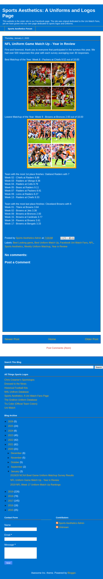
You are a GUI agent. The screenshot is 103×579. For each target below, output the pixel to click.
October (15, 462)
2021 (11, 444)
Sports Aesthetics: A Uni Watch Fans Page (26, 396)
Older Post (91, 339)
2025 (11, 426)
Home (52, 339)
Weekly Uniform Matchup (37, 246)
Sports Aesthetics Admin (71, 523)
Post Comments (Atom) (58, 348)
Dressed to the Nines (15, 384)
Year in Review (59, 246)
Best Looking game (23, 242)
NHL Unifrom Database (16, 392)
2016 (11, 505)
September (17, 467)
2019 (11, 491)
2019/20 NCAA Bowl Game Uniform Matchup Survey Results (42, 475)
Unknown (64, 527)
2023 (11, 435)
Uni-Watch (9, 408)
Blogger (71, 573)
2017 (11, 500)
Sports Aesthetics (14, 246)
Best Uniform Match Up (46, 242)
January (15, 471)
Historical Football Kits (16, 388)
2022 (11, 440)
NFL (91, 242)
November (16, 457)
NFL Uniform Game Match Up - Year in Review (34, 480)
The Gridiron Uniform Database (20, 400)
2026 (11, 421)
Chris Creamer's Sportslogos (19, 380)
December (16, 453)
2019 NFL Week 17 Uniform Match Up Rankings (35, 484)
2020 (11, 449)
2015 (11, 510)
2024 (11, 430)
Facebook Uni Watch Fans (74, 242)
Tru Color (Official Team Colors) (20, 404)
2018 (11, 496)
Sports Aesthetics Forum (20, 29)
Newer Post (12, 339)
